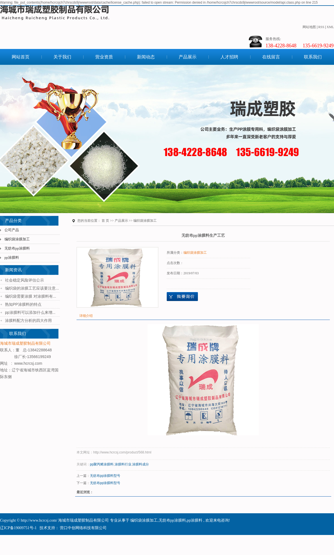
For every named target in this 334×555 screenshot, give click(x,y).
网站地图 (309, 27)
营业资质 (104, 57)
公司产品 (11, 230)
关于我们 (62, 57)
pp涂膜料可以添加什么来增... (30, 312)
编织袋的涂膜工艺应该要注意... (32, 288)
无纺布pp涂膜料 (17, 248)
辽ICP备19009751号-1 (18, 528)
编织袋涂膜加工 (17, 239)
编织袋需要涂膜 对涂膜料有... (30, 296)
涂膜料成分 (140, 464)
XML (330, 27)
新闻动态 (146, 57)
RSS (321, 27)
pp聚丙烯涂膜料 (102, 464)
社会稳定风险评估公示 (24, 280)
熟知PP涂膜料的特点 (23, 304)
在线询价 (182, 296)
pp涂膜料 (11, 257)
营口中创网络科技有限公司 (83, 528)
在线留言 (271, 57)
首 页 (105, 221)
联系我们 (313, 57)
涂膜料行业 (123, 464)
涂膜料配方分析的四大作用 (28, 320)
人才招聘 (229, 57)
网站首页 (21, 57)
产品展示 (188, 57)
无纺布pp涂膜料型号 (105, 476)
